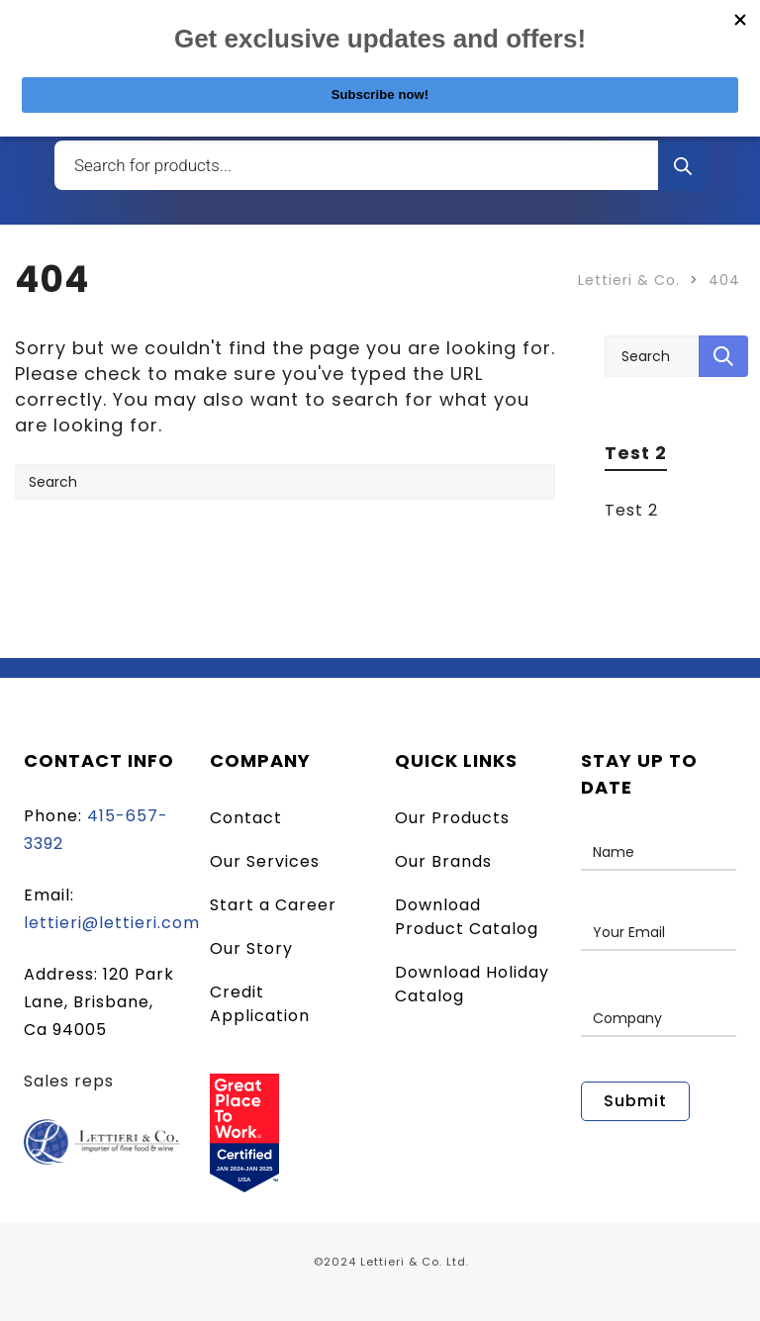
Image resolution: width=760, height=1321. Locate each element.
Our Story (251, 948)
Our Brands (443, 861)
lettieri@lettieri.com (112, 922)
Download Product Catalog (466, 917)
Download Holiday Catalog (472, 984)
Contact (246, 817)
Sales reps (69, 1081)
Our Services (265, 861)
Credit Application (260, 1004)
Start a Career (273, 905)
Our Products (452, 817)
